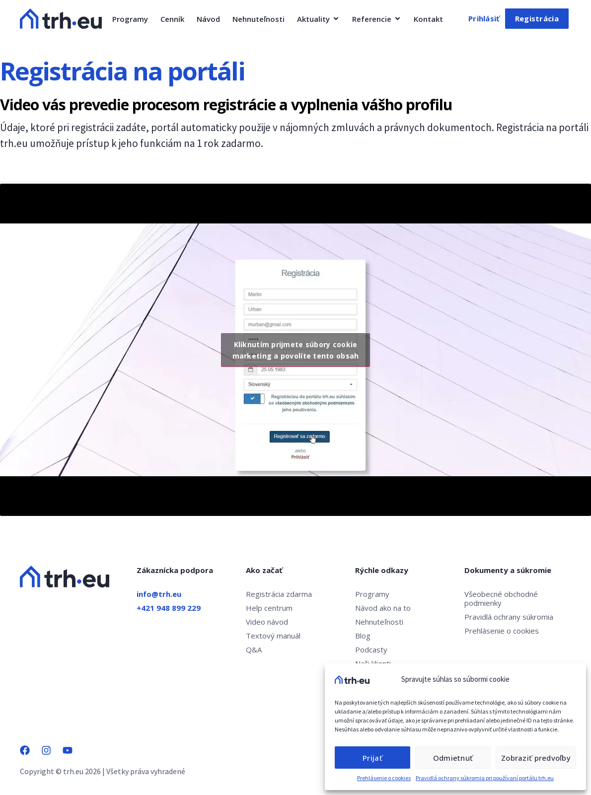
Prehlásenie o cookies (384, 778)
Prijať (372, 758)
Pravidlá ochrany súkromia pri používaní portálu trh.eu (485, 778)
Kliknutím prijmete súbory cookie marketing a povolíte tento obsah (295, 350)
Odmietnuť (453, 758)
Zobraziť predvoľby (536, 758)
